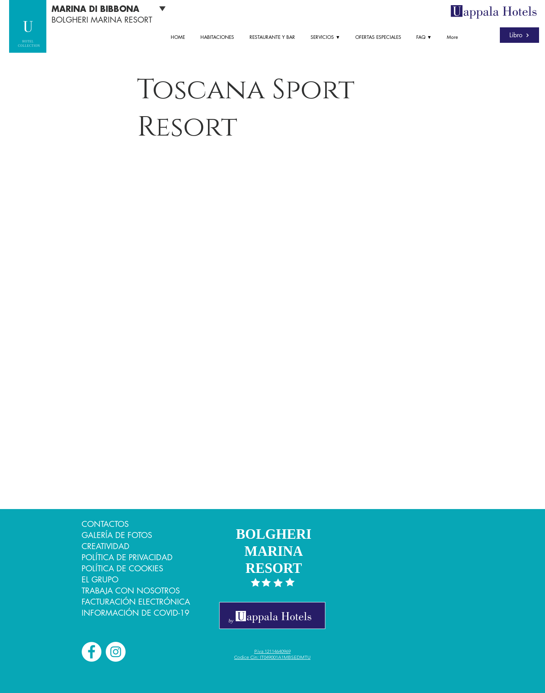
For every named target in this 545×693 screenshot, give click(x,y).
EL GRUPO (100, 579)
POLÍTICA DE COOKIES (122, 568)
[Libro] (519, 35)
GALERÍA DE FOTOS (117, 535)
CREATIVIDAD (106, 546)
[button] (327, 37)
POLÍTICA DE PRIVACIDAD (127, 557)
